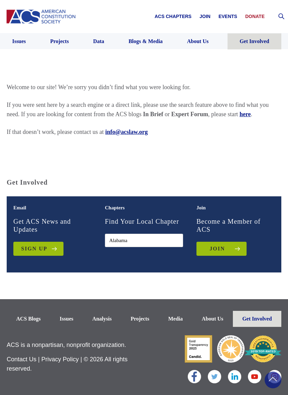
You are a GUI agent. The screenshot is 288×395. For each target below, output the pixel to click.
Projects (140, 319)
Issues (67, 319)
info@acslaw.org (126, 132)
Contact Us (21, 359)
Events (228, 16)
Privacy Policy (60, 359)
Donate (255, 16)
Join (204, 16)
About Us (212, 319)
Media (175, 319)
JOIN (217, 248)
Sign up (34, 248)
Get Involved (257, 319)
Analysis (102, 319)
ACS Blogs (28, 319)
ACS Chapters (173, 16)
